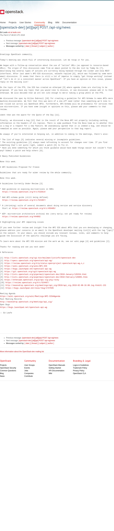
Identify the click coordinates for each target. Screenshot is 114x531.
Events (27, 368)
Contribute (28, 376)
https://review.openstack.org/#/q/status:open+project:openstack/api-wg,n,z (44, 263)
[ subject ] (42, 46)
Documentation (69, 22)
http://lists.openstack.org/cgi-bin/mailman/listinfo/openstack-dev (40, 258)
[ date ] (27, 46)
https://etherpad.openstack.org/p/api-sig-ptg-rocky (31, 280)
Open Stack (12, 12)
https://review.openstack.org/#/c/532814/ (24, 192)
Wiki (57, 22)
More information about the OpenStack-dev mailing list (22, 351)
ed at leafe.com (14, 32)
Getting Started (55, 368)
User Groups (29, 365)
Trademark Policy (80, 368)
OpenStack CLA (79, 373)
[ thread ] (34, 46)
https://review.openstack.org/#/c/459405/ (34, 208)
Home (3, 22)
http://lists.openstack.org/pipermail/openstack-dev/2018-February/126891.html (46, 277)
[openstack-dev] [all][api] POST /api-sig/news (40, 41)
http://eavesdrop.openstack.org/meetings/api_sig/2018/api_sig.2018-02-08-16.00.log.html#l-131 (55, 285)
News (2, 376)
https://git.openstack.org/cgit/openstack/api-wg (30, 271)
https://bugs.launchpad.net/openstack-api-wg (28, 269)
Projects (12, 22)
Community (39, 22)
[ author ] (50, 46)
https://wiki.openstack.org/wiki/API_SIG (25, 266)
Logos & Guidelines (81, 365)
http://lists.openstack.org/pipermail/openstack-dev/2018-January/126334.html (45, 274)
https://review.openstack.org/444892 (21, 216)
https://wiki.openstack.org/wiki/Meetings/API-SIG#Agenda (30, 296)
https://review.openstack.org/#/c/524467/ (24, 200)
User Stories (25, 22)
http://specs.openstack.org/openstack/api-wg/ (28, 260)
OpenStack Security (8, 368)
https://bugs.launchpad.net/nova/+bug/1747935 (29, 288)
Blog (50, 22)
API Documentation (56, 371)
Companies (29, 373)
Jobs (26, 371)
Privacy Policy (78, 371)
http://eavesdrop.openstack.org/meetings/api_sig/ (26, 302)
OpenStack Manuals (57, 365)
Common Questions (8, 371)
